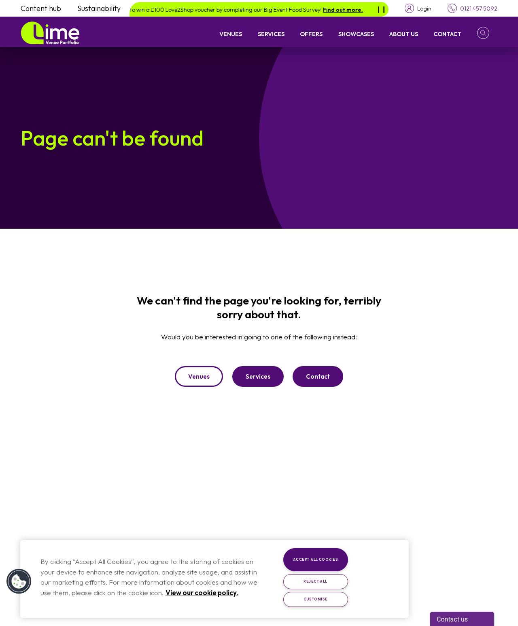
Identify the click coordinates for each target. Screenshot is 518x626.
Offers (311, 34)
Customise (316, 599)
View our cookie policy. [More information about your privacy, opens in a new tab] (202, 592)
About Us (403, 34)
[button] (487, 33)
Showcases (356, 34)
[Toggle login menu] (418, 8)
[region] (214, 579)
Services (271, 34)
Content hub (41, 8)
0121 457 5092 (478, 8)
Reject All (315, 581)
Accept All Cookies (315, 559)
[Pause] (381, 9)
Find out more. (348, 9)
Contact (447, 34)
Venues (230, 34)
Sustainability (99, 8)
